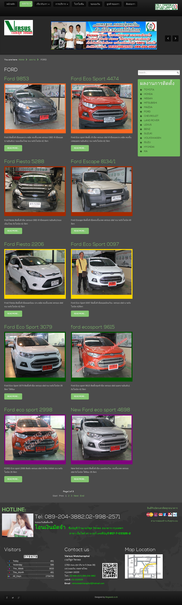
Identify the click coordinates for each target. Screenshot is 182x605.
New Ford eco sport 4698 (100, 410)
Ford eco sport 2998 (28, 410)
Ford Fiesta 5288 (24, 162)
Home (21, 59)
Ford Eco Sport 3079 (28, 327)
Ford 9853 (16, 79)
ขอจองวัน (95, 4)
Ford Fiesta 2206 (24, 244)
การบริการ (61, 4)
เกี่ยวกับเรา (42, 4)
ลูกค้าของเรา (113, 4)
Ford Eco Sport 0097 (95, 244)
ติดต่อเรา (130, 4)
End (82, 495)
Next (76, 495)
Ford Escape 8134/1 (93, 162)
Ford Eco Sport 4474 (95, 79)
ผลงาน (25, 3)
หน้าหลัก (10, 4)
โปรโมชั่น (79, 4)
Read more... (13, 148)
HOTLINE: (14, 510)
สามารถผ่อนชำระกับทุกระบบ (164, 521)
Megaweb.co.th (111, 597)
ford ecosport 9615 (93, 327)
